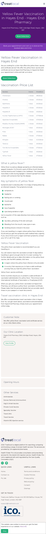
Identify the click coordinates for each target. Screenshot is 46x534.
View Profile (9, 343)
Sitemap (27, 488)
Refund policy (29, 481)
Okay (4, 531)
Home (3, 471)
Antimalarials (8, 397)
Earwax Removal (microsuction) (15, 400)
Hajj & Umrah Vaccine (11, 403)
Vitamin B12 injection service (13, 420)
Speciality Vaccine (10, 410)
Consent (27, 485)
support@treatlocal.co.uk (10, 503)
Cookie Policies (29, 475)
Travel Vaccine (9, 417)
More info (23, 526)
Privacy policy (29, 478)
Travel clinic (8, 414)
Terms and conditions (32, 471)
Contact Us (5, 475)
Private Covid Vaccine (11, 407)
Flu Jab (3, 478)
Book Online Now (23, 36)
